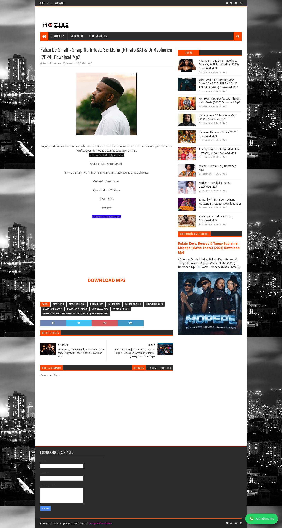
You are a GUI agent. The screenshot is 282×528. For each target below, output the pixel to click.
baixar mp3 (114, 304)
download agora (52, 309)
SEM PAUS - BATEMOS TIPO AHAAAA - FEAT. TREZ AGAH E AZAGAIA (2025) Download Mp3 (218, 83)
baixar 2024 (96, 304)
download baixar (77, 309)
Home (42, 3)
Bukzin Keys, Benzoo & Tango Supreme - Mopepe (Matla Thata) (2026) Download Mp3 (209, 248)
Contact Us (59, 3)
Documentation (98, 36)
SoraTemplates (61, 523)
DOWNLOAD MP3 (107, 280)
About (49, 3)
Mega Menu (76, 36)
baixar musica (133, 304)
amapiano (58, 304)
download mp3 (100, 309)
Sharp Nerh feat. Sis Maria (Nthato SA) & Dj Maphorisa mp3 (75, 313)
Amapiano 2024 (77, 304)
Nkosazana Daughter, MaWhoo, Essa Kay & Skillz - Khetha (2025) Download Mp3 (219, 64)
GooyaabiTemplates (100, 523)
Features (56, 36)
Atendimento (261, 518)
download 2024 (154, 304)
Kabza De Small (121, 309)
